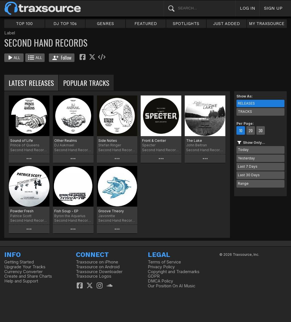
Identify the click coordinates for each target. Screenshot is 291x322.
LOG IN (247, 8)
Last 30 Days (249, 175)
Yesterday (246, 158)
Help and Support (21, 281)
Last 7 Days (247, 166)
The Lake (194, 140)
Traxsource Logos (93, 276)
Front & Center (154, 140)
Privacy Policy (161, 266)
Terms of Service (164, 262)
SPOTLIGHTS (186, 23)
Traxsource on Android (98, 266)
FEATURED (145, 23)
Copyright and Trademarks (173, 271)
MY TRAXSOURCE (266, 23)
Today (243, 150)
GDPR (154, 276)
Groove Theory (111, 211)
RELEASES (246, 103)
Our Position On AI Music (171, 285)
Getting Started (19, 262)
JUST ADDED (226, 23)
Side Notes (107, 140)
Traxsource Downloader (99, 271)
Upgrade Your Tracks (24, 266)
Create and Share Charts (28, 276)
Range (243, 183)
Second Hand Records (29, 150)
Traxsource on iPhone (97, 262)
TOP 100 (24, 23)
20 (251, 130)
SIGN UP (273, 8)
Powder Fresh (22, 211)
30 (261, 130)
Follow (61, 57)
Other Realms (65, 140)
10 (240, 130)
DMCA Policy (160, 281)
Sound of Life (21, 140)
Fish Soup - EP (66, 211)
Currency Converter (23, 271)
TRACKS (245, 111)
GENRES (105, 23)
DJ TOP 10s (65, 23)
